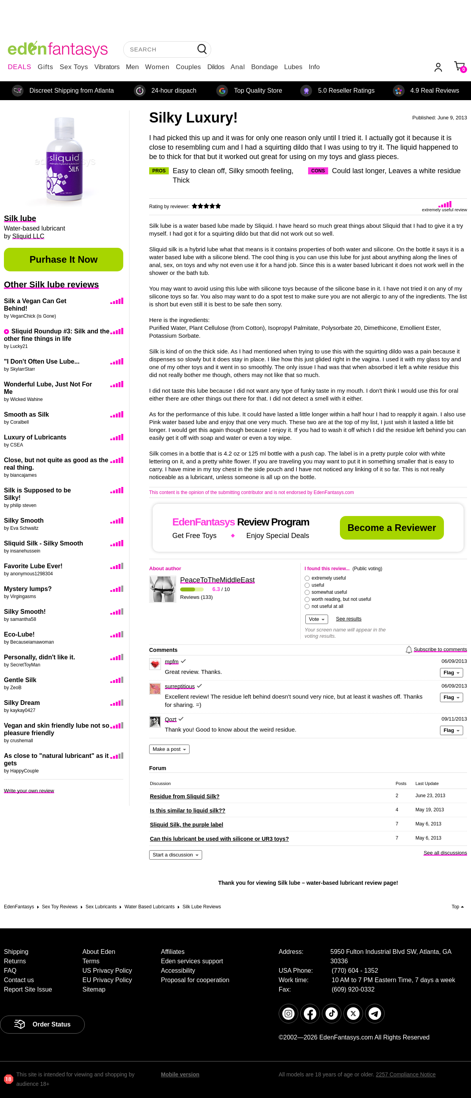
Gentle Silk (20, 680)
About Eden (98, 951)
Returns (15, 961)
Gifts (45, 67)
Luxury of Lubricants (35, 437)
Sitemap (94, 989)
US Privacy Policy (107, 970)
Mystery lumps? (28, 589)
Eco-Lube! (19, 634)
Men (132, 67)
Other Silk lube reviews (51, 284)
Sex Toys (74, 67)
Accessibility (178, 970)
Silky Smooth (24, 520)
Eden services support (192, 961)
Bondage (264, 67)
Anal (238, 67)
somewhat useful (329, 592)
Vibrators (107, 67)
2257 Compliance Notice (406, 1074)
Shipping (16, 951)
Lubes (293, 67)
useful (318, 585)
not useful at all (327, 606)
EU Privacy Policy (107, 980)
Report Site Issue (28, 989)
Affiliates (172, 951)
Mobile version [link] (180, 1074)
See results (348, 619)
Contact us (19, 980)
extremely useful (329, 578)
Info (314, 67)
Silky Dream (22, 702)
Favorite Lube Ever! (33, 566)
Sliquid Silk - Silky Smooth (43, 543)
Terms (91, 961)
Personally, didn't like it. (39, 657)
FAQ (10, 970)
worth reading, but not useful (341, 599)
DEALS (19, 67)
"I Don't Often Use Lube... (42, 361)
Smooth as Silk (26, 414)
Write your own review (29, 791)
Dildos (215, 67)
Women (157, 67)
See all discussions (445, 853)
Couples (188, 67)
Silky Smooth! (25, 611)
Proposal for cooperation (195, 980)
